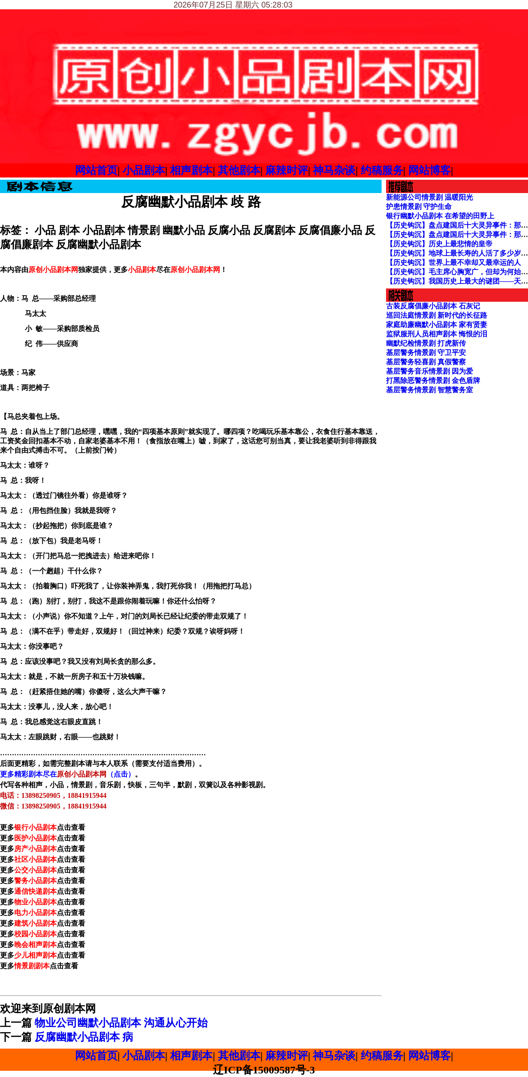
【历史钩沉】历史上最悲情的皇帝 (439, 244)
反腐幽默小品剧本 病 (84, 1037)
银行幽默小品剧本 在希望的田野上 (440, 216)
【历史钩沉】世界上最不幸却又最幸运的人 (453, 262)
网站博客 (429, 170)
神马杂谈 (334, 170)
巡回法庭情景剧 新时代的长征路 (436, 315)
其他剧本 (239, 170)
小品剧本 (143, 170)
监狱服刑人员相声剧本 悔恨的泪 (436, 334)
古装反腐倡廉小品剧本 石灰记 (433, 306)
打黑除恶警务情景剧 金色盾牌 (433, 380)
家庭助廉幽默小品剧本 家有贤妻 (436, 324)
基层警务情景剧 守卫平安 (426, 352)
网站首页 (96, 170)
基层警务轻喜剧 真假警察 (426, 362)
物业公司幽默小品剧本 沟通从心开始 (121, 1023)
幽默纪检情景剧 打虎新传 (426, 343)
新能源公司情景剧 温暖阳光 (429, 197)
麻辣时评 (286, 170)
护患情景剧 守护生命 (419, 206)
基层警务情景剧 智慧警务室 (429, 390)
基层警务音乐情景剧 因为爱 (429, 371)
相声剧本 (191, 170)
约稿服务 (382, 170)
